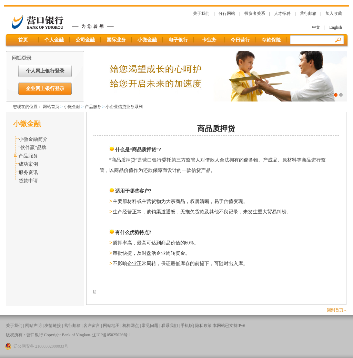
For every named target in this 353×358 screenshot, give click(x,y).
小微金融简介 (33, 139)
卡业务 (209, 39)
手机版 (187, 325)
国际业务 (116, 39)
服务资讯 (28, 172)
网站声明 (33, 325)
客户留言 (91, 325)
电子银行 (178, 39)
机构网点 (130, 325)
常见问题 (150, 325)
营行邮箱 (308, 13)
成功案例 (28, 164)
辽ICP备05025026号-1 (111, 334)
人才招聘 (282, 13)
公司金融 (85, 39)
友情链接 (52, 325)
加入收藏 (333, 13)
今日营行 (240, 39)
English (335, 27)
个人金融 (54, 39)
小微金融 (147, 39)
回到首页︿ (337, 310)
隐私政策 (203, 325)
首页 (23, 39)
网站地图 (111, 325)
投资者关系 (254, 13)
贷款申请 (28, 180)
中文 (316, 27)
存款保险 (271, 39)
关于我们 (201, 13)
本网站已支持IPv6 (229, 325)
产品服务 (93, 106)
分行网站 (227, 13)
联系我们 (169, 325)
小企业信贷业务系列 (124, 106)
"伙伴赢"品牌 (33, 147)
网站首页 (51, 106)
